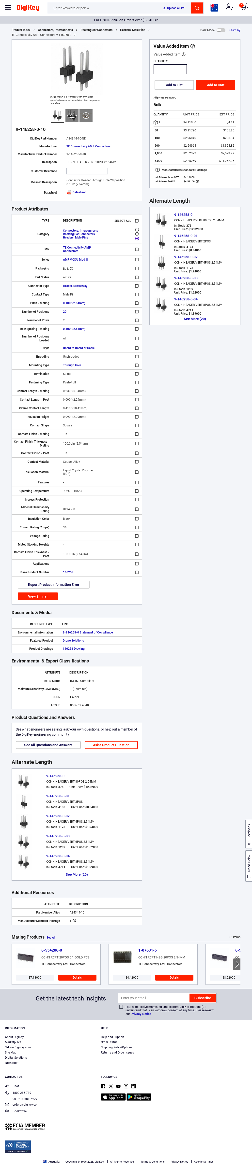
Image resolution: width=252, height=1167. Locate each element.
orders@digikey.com (22, 1105)
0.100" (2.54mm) (74, 303)
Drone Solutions (73, 640)
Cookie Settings (204, 1161)
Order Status (109, 1042)
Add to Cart (215, 85)
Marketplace (13, 1042)
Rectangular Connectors (96, 30)
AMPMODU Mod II (75, 259)
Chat (12, 1086)
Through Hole (72, 365)
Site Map (10, 1052)
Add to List (174, 85)
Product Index (21, 30)
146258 (68, 572)
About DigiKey (14, 1037)
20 (64, 311)
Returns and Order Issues (117, 1052)
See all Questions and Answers (48, 745)
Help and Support (112, 1037)
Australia (51, 1161)
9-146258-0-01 (58, 796)
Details (77, 977)
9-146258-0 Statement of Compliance (88, 632)
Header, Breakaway (75, 286)
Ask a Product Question (111, 745)
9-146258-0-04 (58, 856)
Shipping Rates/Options (116, 1047)
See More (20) (77, 874)
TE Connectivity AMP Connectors (88, 146)
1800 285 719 (18, 1093)
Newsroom (12, 1063)
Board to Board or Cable (78, 348)
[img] (28, 9)
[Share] (234, 30)
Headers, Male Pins (132, 30)
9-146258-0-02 (58, 816)
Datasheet (76, 192)
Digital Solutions (16, 1057)
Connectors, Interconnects (55, 30)
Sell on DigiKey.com (18, 1047)
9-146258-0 (55, 776)
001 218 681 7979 (21, 1099)
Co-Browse (16, 1111)
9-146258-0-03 (58, 836)
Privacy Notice (141, 1014)
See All (51, 937)
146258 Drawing (74, 648)
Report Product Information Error (53, 585)
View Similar (38, 596)
